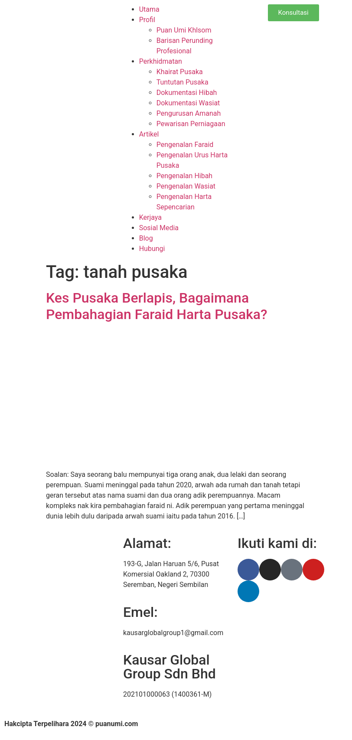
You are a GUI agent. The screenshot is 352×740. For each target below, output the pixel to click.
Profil (147, 20)
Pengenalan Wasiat (185, 186)
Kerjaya (150, 217)
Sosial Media (159, 228)
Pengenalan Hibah (184, 176)
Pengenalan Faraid (185, 144)
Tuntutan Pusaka (182, 82)
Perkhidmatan (160, 61)
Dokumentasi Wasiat (188, 103)
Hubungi (152, 248)
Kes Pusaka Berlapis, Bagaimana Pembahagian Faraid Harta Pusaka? (156, 306)
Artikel (149, 134)
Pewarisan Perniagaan (190, 124)
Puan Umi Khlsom (184, 30)
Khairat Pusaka (179, 72)
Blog (146, 238)
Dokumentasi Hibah (186, 92)
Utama (149, 9)
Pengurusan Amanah (188, 113)
